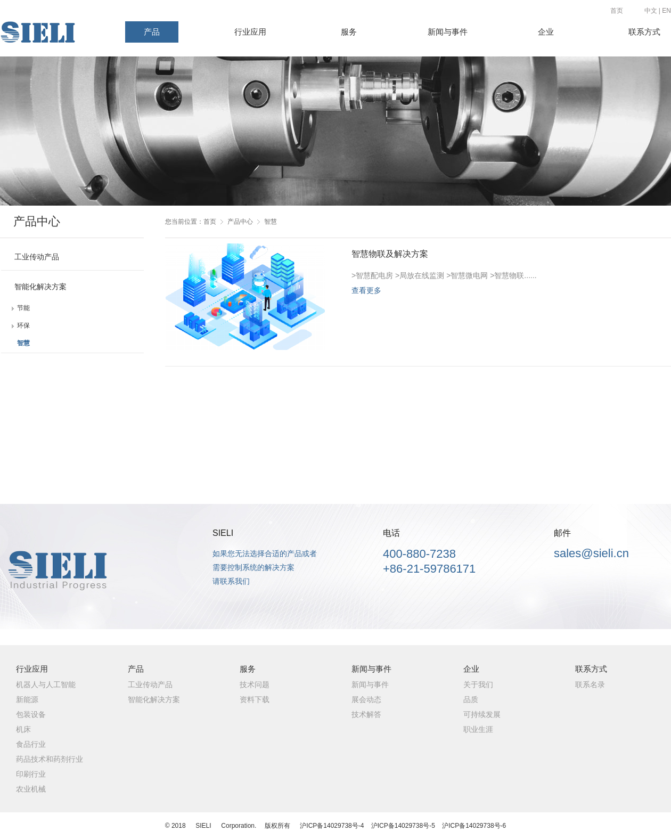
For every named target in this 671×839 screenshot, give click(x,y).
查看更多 (366, 290)
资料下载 (254, 699)
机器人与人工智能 (46, 684)
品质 (470, 699)
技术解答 (366, 714)
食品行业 (31, 744)
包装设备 (31, 714)
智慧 (23, 343)
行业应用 (250, 32)
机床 (23, 729)
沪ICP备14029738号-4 (332, 825)
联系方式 (644, 32)
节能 (23, 308)
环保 (23, 325)
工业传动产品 (36, 256)
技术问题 (254, 684)
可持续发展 (482, 714)
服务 (349, 32)
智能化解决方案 (40, 286)
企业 (546, 32)
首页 (616, 10)
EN (666, 10)
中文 (650, 10)
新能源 (27, 699)
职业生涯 (478, 729)
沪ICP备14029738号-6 (474, 825)
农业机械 (31, 789)
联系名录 (590, 684)
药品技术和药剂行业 (49, 759)
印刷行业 (31, 774)
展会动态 (366, 699)
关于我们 (478, 684)
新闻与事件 (448, 32)
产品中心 (240, 221)
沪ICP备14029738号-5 (403, 825)
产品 (152, 32)
